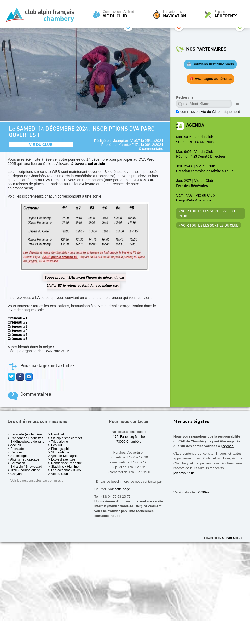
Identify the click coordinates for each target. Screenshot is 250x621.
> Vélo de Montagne (63, 456)
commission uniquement (210, 112)
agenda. (228, 446)
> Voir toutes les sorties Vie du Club (207, 214)
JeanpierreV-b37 (126, 141)
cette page (122, 489)
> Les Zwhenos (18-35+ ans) (69, 470)
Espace (225, 14)
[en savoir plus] (184, 473)
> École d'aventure (61, 459)
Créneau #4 (18, 330)
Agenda (195, 125)
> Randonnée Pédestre (65, 463)
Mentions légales (191, 422)
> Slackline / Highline (63, 466)
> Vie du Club (58, 474)
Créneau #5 (18, 334)
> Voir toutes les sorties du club (209, 225)
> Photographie (59, 449)
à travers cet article (88, 164)
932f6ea (203, 492)
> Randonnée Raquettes (25, 438)
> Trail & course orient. (24, 470)
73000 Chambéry (128, 441)
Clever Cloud (232, 538)
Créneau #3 (18, 326)
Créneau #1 (18, 318)
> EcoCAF (55, 445)
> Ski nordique (58, 452)
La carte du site (174, 14)
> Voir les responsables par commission (36, 480)
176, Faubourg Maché (129, 437)
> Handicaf (56, 434)
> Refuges (15, 452)
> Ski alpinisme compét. (65, 438)
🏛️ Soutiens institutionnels (210, 64)
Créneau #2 (18, 322)
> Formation (16, 463)
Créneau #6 (18, 339)
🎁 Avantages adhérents (210, 79)
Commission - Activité (118, 14)
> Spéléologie (18, 456)
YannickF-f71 (129, 145)
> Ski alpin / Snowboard (25, 466)
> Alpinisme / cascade (23, 459)
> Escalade (16, 449)
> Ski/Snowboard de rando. (27, 441)
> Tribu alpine (58, 441)
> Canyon (15, 474)
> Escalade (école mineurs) (27, 434)
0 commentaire (151, 149)
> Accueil (14, 445)
